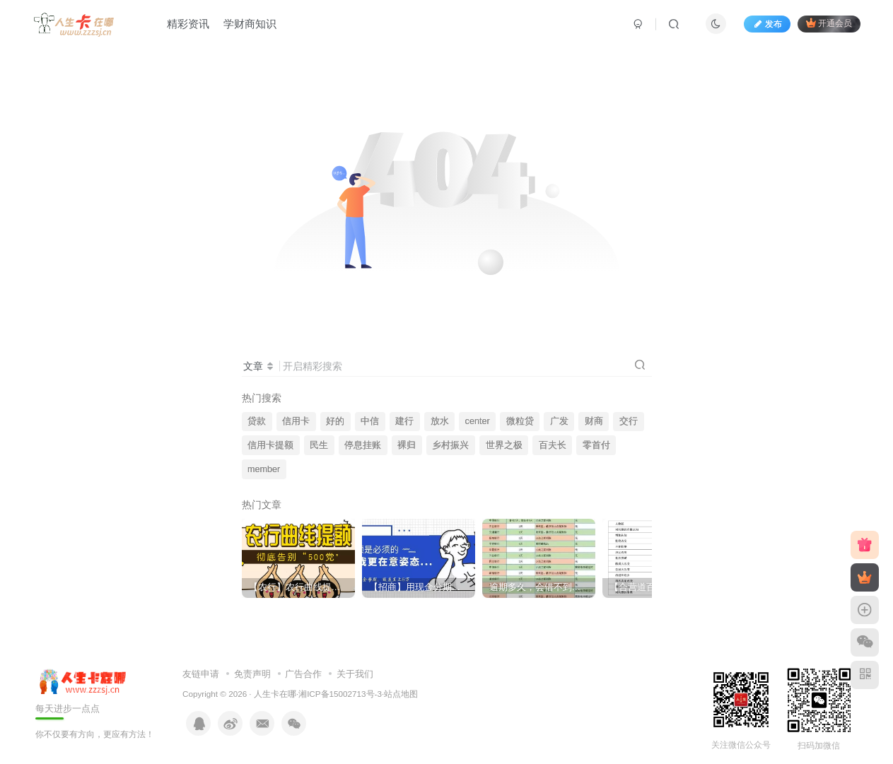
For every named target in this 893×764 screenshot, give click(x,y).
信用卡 (296, 421)
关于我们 (355, 674)
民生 (319, 445)
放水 (440, 421)
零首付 (596, 445)
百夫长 (552, 445)
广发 (559, 421)
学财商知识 (249, 24)
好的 (335, 421)
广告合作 (303, 674)
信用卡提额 (270, 445)
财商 (594, 421)
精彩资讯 (188, 24)
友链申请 (200, 674)
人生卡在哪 (275, 693)
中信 (370, 421)
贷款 (256, 421)
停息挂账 (362, 445)
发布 (767, 24)
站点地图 (401, 693)
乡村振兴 (450, 445)
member (263, 469)
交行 (628, 421)
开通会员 (829, 23)
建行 (404, 421)
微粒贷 (520, 421)
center (477, 421)
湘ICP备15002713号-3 (340, 693)
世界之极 (504, 445)
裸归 (406, 445)
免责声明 (252, 674)
